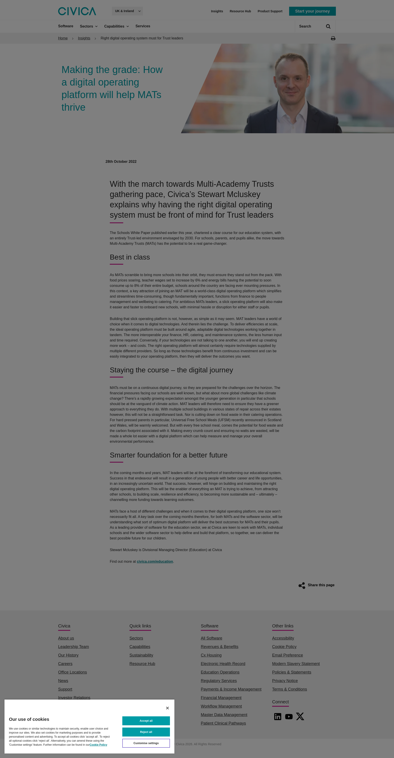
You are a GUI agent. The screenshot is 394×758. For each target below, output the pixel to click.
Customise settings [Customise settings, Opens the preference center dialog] (146, 743)
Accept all (146, 720)
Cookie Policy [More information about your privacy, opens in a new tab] (98, 744)
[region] (89, 726)
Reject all (146, 732)
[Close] (167, 708)
